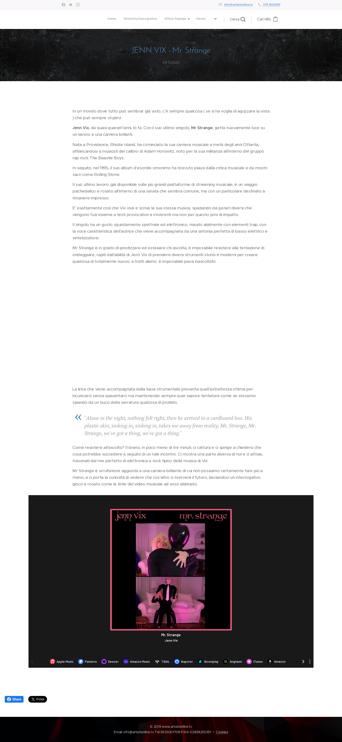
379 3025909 (271, 4)
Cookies (222, 732)
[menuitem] (145, 19)
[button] (237, 19)
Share (14, 699)
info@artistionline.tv (238, 4)
